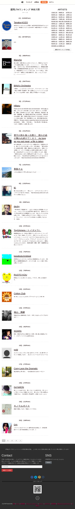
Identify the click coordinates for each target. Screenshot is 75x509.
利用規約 (22, 503)
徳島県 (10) (69, 37)
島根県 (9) (54, 34)
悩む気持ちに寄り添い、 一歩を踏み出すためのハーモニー (29, 371)
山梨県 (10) (62, 23)
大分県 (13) (62, 43)
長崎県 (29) (69, 41)
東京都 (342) (54, 21)
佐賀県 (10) (62, 41)
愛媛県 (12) (62, 39)
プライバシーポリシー (32, 503)
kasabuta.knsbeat (22, 256)
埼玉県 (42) (69, 19)
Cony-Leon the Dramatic (26, 368)
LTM (14, 503)
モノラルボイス (22, 406)
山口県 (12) (62, 37)
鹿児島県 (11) (55, 46)
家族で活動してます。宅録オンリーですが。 (25, 409)
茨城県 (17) (54, 19)
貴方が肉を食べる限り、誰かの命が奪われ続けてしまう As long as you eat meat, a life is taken (30, 138)
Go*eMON (19, 387)
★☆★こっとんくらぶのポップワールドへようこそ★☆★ (29, 296)
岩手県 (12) (69, 12)
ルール (17, 503)
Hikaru (17, 105)
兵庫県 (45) (54, 32)
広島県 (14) (54, 37)
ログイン (51, 2)
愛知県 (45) (62, 26)
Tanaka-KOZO (21, 22)
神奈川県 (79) (62, 21)
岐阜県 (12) (54, 26)
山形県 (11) (69, 14)
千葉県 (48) (62, 19)
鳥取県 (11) (62, 34)
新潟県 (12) (69, 21)
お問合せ (36, 2)
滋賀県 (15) (54, 30)
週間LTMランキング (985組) (62, 49)
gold (16, 349)
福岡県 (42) (54, 41)
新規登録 (44, 2)
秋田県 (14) (54, 14)
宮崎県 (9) (68, 43)
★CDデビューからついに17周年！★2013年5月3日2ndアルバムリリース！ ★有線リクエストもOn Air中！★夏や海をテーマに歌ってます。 (31, 27)
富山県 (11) (54, 28)
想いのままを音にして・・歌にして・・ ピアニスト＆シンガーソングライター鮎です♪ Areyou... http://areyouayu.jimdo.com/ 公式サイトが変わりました (31, 192)
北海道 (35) (54, 12)
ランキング (29, 2)
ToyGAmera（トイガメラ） (27, 230)
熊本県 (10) (54, 43)
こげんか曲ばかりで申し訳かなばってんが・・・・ (27, 172)
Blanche (18, 60)
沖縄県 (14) (62, 46)
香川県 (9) (54, 39)
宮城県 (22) (62, 14)
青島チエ (18, 169)
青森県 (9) (61, 12)
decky (17, 206)
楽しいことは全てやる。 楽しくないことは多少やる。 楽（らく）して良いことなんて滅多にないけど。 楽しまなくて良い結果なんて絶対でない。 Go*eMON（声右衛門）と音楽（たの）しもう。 (31, 392)
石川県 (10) (62, 28)
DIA (16, 424)
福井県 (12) (69, 28)
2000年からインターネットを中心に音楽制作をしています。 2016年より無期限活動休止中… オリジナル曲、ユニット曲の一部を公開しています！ (31, 261)
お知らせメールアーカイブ (64, 503)
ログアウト (47, 503)
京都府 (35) (62, 30)
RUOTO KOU (20, 275)
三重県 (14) (69, 26)
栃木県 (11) (62, 17)
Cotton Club (19, 293)
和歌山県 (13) (69, 32)
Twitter (48, 462)
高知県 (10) (69, 39)
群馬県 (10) (69, 17)
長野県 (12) (54, 23)
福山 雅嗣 (19, 312)
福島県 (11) (54, 17)
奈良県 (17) (62, 32)
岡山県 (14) (69, 34)
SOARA (18, 331)
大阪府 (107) (69, 30)
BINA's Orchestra (22, 85)
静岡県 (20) (69, 23)
